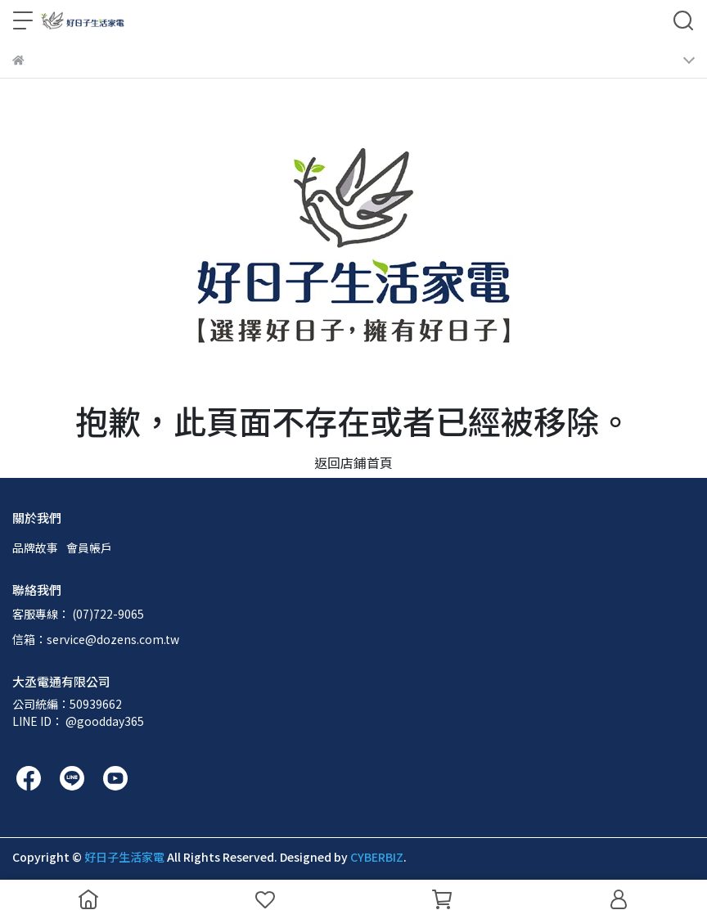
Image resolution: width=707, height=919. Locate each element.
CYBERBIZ (376, 857)
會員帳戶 (89, 547)
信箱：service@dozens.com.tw (95, 639)
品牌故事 (35, 547)
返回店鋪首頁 (353, 462)
